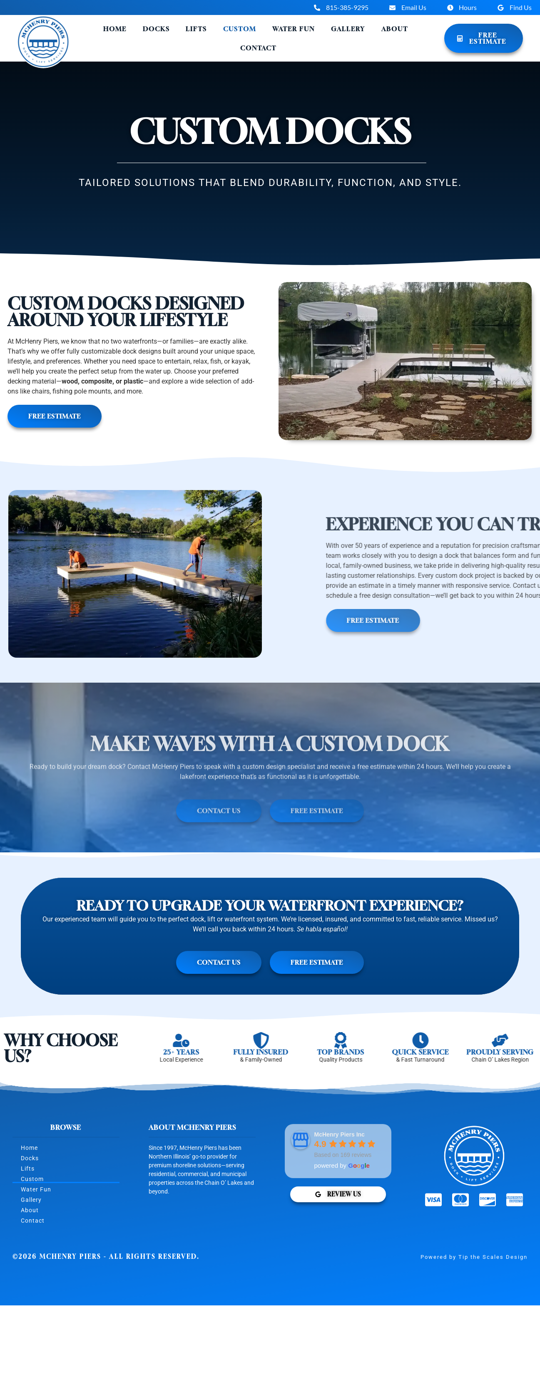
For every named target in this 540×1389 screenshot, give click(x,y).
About (394, 28)
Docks (156, 28)
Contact (258, 48)
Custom (239, 28)
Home (115, 28)
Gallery (348, 28)
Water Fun (293, 28)
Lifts (196, 28)
